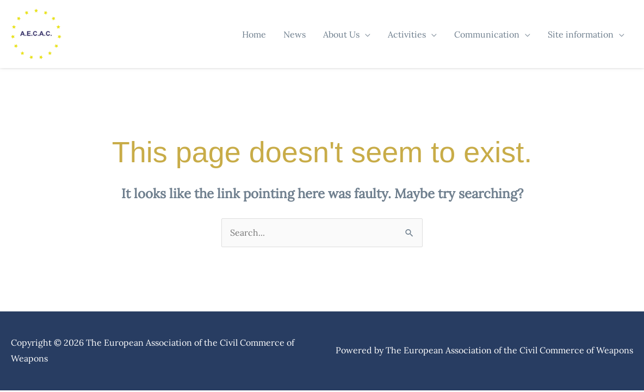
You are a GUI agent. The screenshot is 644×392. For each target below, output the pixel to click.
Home (254, 34)
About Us (341, 34)
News (294, 34)
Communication (486, 34)
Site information (581, 34)
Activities (407, 34)
